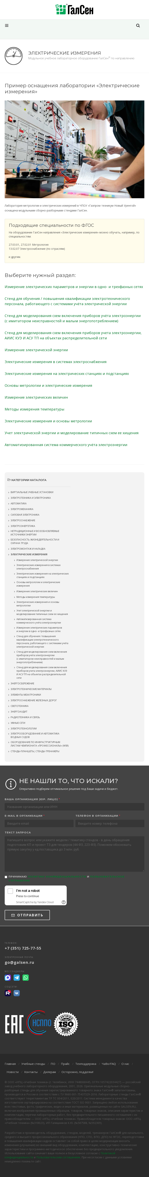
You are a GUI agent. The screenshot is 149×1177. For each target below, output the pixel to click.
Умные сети (18, 723)
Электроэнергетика (23, 526)
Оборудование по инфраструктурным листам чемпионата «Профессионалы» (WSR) (39, 743)
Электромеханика (22, 509)
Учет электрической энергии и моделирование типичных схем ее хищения (72, 432)
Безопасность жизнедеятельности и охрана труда (35, 541)
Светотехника (20, 706)
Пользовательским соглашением (58, 1157)
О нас (125, 1064)
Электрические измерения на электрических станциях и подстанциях (67, 373)
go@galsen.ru (19, 962)
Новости (13, 1072)
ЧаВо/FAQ (109, 1064)
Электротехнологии (24, 728)
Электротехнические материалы (31, 689)
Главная (10, 1064)
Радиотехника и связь (25, 717)
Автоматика (19, 503)
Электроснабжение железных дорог (34, 700)
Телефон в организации (97, 815)
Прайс (65, 1064)
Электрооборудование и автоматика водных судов (35, 735)
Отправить (27, 915)
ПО (53, 1064)
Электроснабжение (23, 520)
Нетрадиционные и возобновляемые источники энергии (35, 532)
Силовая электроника (25, 514)
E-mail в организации (25, 815)
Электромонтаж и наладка (28, 548)
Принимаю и (67, 878)
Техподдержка (85, 1064)
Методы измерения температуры (34, 409)
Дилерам (49, 1072)
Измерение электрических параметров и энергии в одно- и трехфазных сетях (74, 286)
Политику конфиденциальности (57, 876)
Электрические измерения (29, 554)
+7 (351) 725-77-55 (23, 948)
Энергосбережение (22, 683)
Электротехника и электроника (31, 497)
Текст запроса (18, 832)
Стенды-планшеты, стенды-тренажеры (35, 751)
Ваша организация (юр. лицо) (32, 799)
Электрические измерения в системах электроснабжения (56, 361)
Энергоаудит (19, 711)
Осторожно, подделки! (77, 1072)
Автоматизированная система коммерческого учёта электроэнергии (66, 444)
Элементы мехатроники (26, 694)
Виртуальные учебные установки (32, 492)
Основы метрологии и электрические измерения (48, 385)
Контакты (31, 1072)
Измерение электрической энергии (36, 350)
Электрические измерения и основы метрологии (48, 421)
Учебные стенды (33, 1064)
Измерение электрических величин (36, 397)
